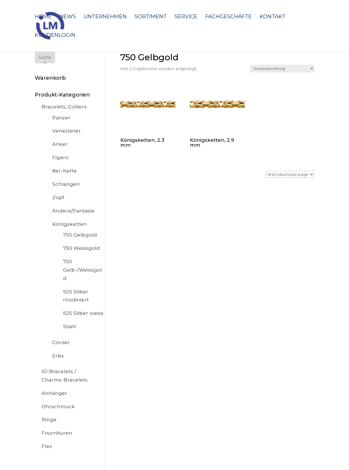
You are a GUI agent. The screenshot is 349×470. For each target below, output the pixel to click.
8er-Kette (64, 171)
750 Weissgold (81, 248)
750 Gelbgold (80, 235)
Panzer (61, 118)
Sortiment (150, 17)
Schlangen (66, 184)
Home (43, 17)
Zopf (58, 197)
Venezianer (66, 131)
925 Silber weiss (83, 313)
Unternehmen (105, 17)
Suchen (45, 59)
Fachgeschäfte (228, 17)
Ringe (49, 419)
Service (185, 17)
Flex (46, 446)
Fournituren (56, 433)
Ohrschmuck (58, 406)
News (67, 17)
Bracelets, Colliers (64, 107)
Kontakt (273, 17)
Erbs (58, 356)
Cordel (60, 342)
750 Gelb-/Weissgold (82, 270)
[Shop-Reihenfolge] (282, 68)
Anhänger (54, 393)
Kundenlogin (55, 35)
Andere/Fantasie (73, 211)
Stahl (69, 326)
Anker (60, 144)
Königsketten (69, 224)
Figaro (60, 157)
